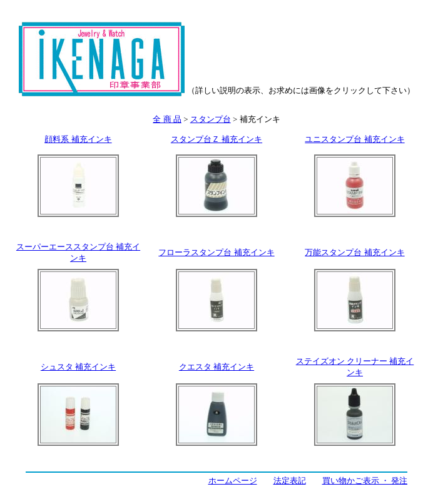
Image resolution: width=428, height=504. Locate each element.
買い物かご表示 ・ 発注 (365, 480)
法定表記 (289, 480)
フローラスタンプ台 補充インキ (216, 252)
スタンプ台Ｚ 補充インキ (216, 139)
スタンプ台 (210, 119)
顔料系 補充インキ (77, 139)
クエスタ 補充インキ (216, 366)
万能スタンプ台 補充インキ (354, 252)
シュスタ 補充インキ (78, 366)
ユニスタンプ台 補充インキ (354, 139)
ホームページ (232, 480)
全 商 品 (167, 119)
